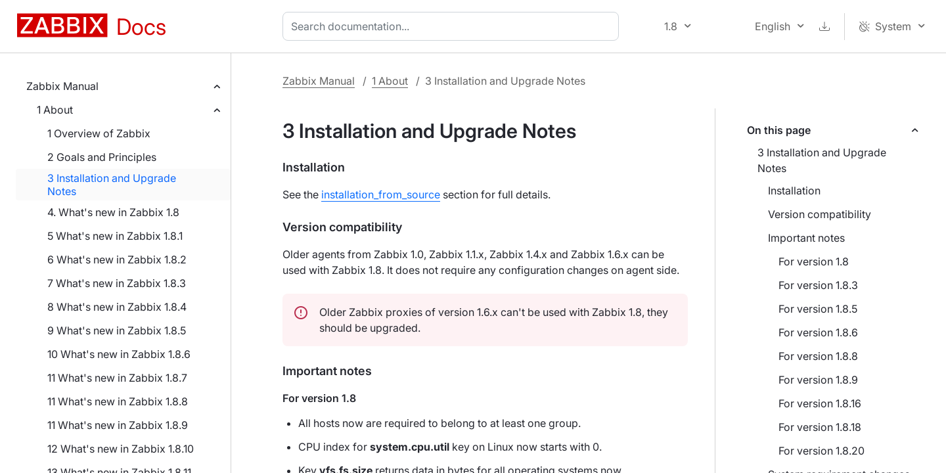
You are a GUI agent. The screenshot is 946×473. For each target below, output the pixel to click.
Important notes (806, 237)
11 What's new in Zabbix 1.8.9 (117, 425)
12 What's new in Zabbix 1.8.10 (120, 448)
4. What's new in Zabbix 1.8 (113, 212)
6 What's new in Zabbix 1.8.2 (117, 259)
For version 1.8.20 (821, 450)
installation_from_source (380, 194)
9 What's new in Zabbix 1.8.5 (116, 330)
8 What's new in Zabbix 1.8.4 (117, 306)
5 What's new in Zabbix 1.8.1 (115, 235)
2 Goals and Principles (101, 157)
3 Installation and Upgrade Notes (111, 184)
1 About (55, 109)
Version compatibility (819, 214)
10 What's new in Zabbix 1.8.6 (119, 354)
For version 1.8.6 (818, 332)
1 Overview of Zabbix (98, 133)
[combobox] (453, 26)
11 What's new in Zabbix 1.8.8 (117, 401)
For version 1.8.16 (819, 403)
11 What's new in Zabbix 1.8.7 (117, 377)
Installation (794, 190)
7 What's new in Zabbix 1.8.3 (116, 283)
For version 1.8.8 (818, 356)
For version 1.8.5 (817, 308)
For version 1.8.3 (818, 285)
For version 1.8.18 (819, 427)
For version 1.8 (813, 261)
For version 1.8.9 (818, 379)
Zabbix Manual (62, 86)
